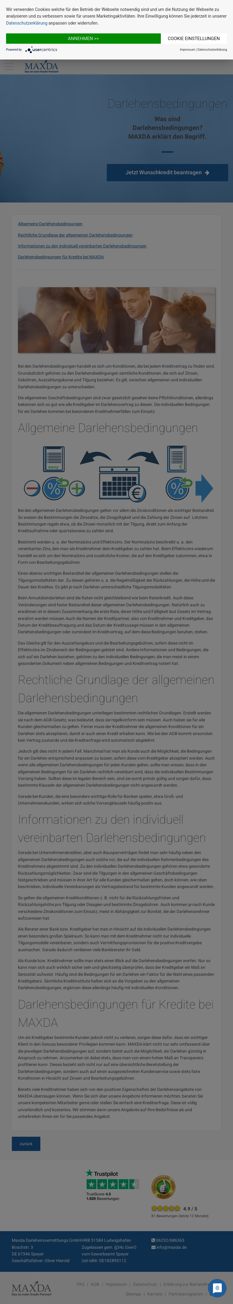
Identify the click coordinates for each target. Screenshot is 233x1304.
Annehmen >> (83, 38)
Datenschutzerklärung (26, 23)
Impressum (187, 49)
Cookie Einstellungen (194, 38)
